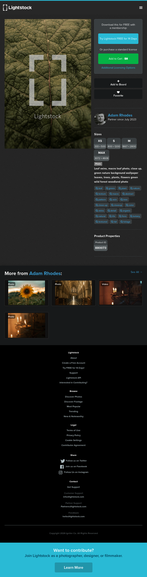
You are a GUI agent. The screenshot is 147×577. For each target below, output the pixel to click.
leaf (99, 188)
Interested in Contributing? (73, 382)
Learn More (73, 567)
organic (125, 210)
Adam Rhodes (120, 115)
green (110, 188)
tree (124, 199)
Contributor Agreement (73, 445)
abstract (127, 193)
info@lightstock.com (73, 496)
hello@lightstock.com (74, 516)
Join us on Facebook (76, 466)
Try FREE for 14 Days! (73, 367)
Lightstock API (73, 377)
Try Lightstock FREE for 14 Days (118, 39)
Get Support (73, 487)
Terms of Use (73, 430)
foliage (125, 221)
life (112, 216)
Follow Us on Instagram (76, 472)
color (130, 205)
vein (113, 199)
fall (114, 221)
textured (101, 221)
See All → (136, 272)
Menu (141, 8)
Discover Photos (73, 396)
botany (135, 216)
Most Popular (73, 406)
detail (112, 210)
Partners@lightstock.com (73, 506)
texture (101, 193)
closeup (116, 205)
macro (114, 193)
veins (100, 210)
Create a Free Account (73, 362)
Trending (73, 411)
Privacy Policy (74, 435)
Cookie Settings (73, 440)
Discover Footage (73, 401)
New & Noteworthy (73, 416)
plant (123, 188)
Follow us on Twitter (76, 460)
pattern (101, 199)
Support (73, 372)
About (73, 357)
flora (122, 216)
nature (135, 188)
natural (100, 216)
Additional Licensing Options (118, 68)
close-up (101, 205)
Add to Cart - (118, 59)
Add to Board (118, 83)
